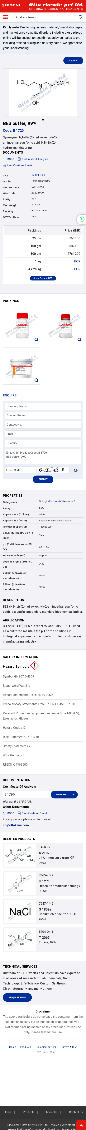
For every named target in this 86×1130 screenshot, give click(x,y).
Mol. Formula (11, 187)
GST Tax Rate (11, 217)
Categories (10, 502)
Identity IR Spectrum (15, 526)
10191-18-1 (38, 174)
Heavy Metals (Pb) (14, 555)
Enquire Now (17, 997)
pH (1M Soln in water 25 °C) (17, 547)
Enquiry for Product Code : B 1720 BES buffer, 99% (43, 456)
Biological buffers (49, 501)
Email (10, 434)
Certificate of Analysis (33, 159)
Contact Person (16, 415)
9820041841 (11, 5)
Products (25, 1047)
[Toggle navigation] (5, 17)
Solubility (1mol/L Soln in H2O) (18, 535)
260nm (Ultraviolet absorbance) (14, 576)
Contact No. (14, 424)
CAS (5, 175)
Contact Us (76, 1112)
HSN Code (9, 193)
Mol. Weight (10, 205)
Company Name (17, 406)
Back (73, 60)
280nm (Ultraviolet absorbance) (14, 587)
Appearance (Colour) (16, 514)
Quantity (12, 443)
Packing (8, 211)
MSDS (8, 159)
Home (12, 1047)
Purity (6, 199)
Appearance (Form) (15, 520)
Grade (7, 181)
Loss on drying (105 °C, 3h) (17, 564)
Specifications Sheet (17, 165)
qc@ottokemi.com (16, 825)
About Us (52, 1112)
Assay (7, 508)
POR (77, 261)
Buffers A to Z (67, 501)
